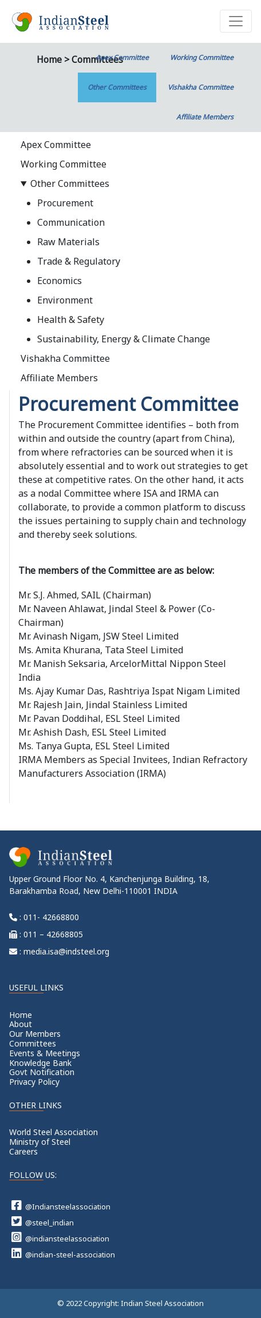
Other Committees (117, 87)
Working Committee (202, 57)
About (20, 1024)
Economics (59, 280)
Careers (23, 1151)
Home (20, 1014)
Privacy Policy (34, 1081)
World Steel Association (53, 1132)
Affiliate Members (205, 117)
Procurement (65, 203)
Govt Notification (41, 1072)
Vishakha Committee (201, 87)
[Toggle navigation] (236, 21)
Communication (71, 222)
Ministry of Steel (39, 1141)
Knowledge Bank (40, 1062)
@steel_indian (42, 1221)
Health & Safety (70, 319)
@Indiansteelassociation (60, 1205)
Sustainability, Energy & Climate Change (123, 339)
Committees (32, 1043)
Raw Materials (68, 241)
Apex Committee (122, 57)
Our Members (35, 1033)
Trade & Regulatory (78, 261)
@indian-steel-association (63, 1253)
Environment (65, 300)
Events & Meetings (44, 1053)
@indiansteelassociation (60, 1237)
